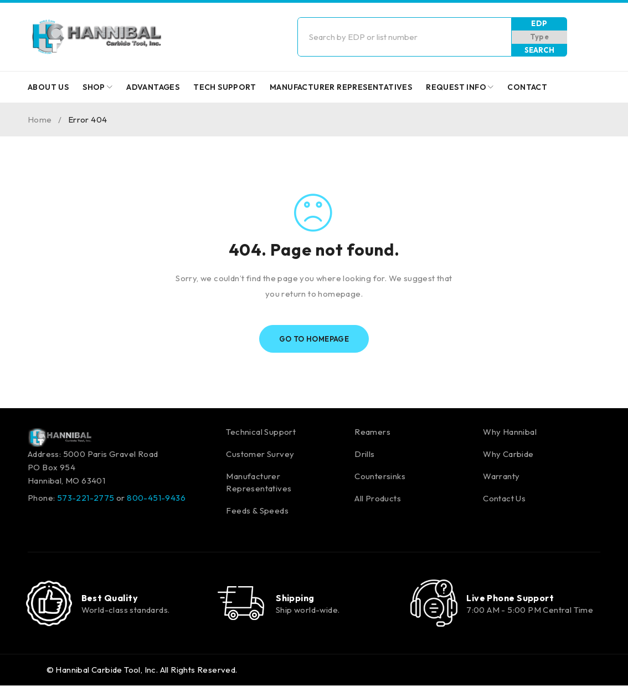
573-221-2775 (86, 497)
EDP (539, 23)
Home (40, 119)
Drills (364, 454)
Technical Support (261, 431)
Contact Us (504, 498)
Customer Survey (260, 454)
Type (539, 36)
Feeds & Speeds (257, 510)
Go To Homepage (314, 338)
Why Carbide (508, 454)
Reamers (372, 431)
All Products (377, 498)
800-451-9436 (156, 497)
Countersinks (379, 476)
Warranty (501, 476)
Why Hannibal (510, 431)
